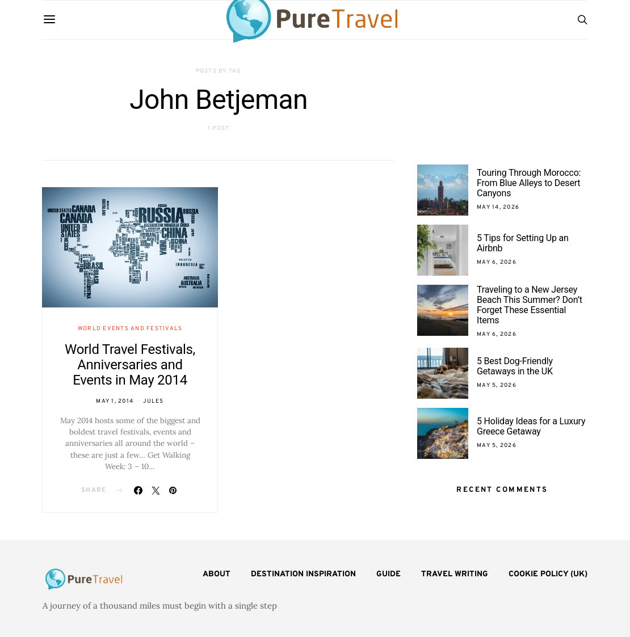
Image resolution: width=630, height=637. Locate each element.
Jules (153, 401)
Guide (388, 574)
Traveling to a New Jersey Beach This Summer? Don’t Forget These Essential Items (529, 305)
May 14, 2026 (498, 207)
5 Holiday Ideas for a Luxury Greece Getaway (531, 426)
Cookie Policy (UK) (548, 574)
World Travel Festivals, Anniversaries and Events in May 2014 (130, 364)
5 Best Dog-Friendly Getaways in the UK (515, 366)
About (216, 574)
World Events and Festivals (130, 328)
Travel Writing (454, 574)
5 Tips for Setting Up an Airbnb (523, 243)
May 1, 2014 (114, 401)
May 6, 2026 (496, 262)
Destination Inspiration (303, 574)
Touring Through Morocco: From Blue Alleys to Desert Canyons (529, 183)
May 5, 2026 (496, 385)
